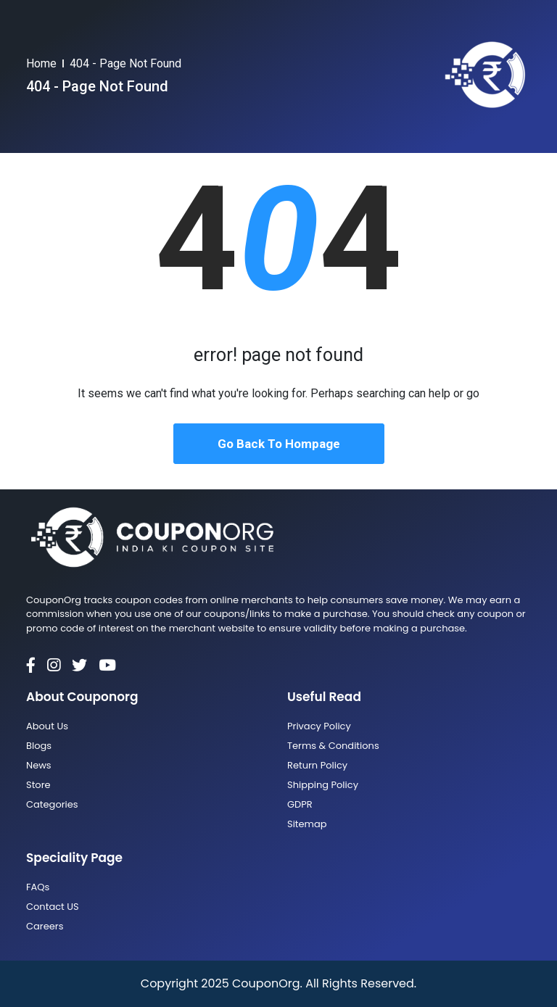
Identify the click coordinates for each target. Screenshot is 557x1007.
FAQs (37, 887)
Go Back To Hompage (279, 443)
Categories (52, 804)
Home (41, 63)
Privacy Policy (319, 726)
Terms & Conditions (333, 746)
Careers (44, 926)
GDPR (300, 804)
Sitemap (307, 824)
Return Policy (317, 765)
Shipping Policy (322, 785)
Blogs (38, 746)
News (38, 765)
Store (38, 785)
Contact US (52, 906)
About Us (47, 726)
